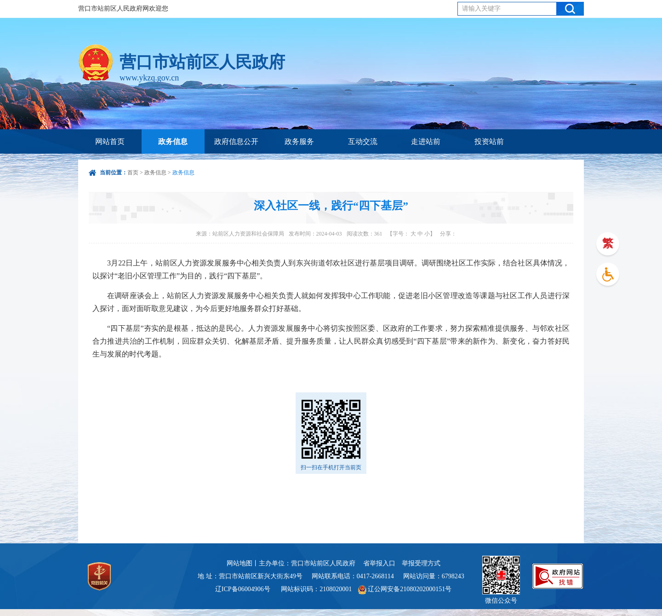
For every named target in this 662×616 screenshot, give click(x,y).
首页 (132, 172)
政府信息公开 (236, 141)
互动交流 (362, 141)
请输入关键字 (481, 8)
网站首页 (110, 141)
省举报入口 (379, 563)
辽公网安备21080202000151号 (405, 589)
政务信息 (173, 141)
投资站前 (489, 141)
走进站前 (425, 141)
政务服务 (299, 141)
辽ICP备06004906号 (243, 589)
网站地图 (239, 563)
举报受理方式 (421, 563)
